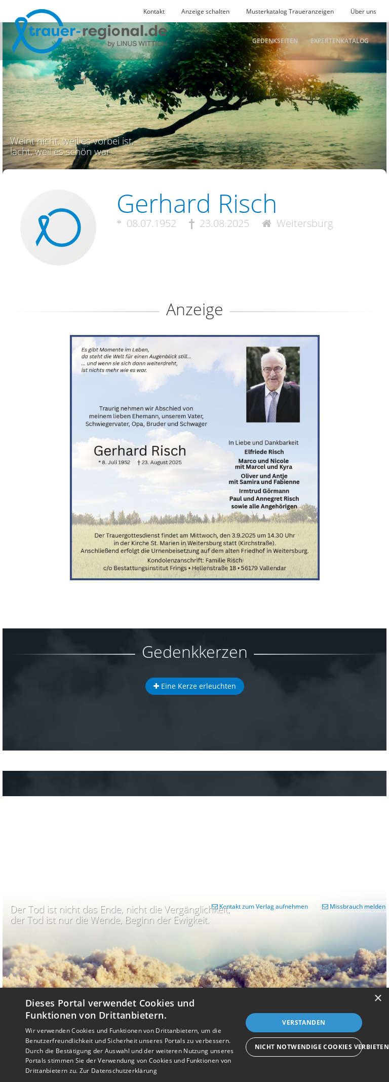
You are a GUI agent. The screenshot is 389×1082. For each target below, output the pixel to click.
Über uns (363, 11)
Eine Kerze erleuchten (194, 686)
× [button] (377, 998)
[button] (194, 371)
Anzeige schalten (205, 11)
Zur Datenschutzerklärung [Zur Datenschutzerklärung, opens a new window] (118, 1070)
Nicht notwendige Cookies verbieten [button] (308, 1046)
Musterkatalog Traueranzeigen (290, 11)
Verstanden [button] (303, 1022)
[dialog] (194, 1035)
